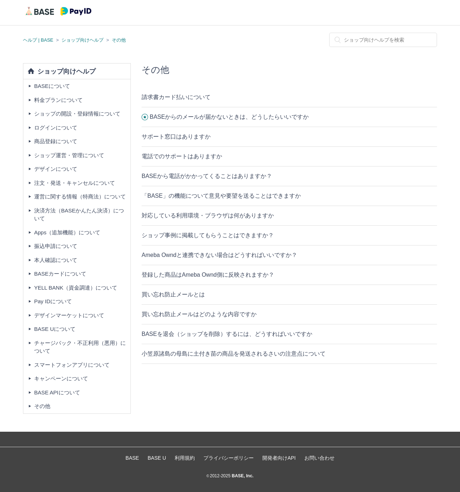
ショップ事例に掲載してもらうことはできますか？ (208, 235)
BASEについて (52, 86)
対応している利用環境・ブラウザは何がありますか (208, 215)
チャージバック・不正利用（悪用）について (80, 347)
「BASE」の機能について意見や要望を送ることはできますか (221, 196)
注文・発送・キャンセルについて (74, 183)
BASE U (157, 458)
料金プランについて (58, 100)
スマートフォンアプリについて (72, 365)
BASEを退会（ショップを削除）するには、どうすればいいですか (227, 334)
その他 (119, 40)
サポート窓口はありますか (176, 136)
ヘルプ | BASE (38, 40)
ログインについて (55, 128)
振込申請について (55, 246)
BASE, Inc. (241, 475)
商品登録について (55, 141)
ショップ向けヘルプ (82, 40)
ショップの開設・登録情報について (77, 114)
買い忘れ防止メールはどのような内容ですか (199, 314)
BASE (132, 458)
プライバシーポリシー (228, 458)
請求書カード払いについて (176, 97)
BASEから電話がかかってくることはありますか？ (207, 176)
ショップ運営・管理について (69, 155)
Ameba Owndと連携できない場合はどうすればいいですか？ (219, 255)
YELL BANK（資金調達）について (75, 288)
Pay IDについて (53, 301)
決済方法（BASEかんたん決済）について (79, 214)
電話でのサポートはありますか (182, 156)
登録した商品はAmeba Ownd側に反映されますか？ (208, 275)
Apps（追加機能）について (67, 232)
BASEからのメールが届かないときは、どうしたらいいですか (229, 117)
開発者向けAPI (279, 458)
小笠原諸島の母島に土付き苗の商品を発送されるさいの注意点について (234, 354)
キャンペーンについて (61, 378)
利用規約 (185, 458)
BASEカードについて (60, 274)
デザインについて (55, 169)
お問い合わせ (319, 458)
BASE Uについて (54, 329)
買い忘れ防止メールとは (173, 294)
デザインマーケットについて (69, 315)
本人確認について (55, 260)
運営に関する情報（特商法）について (80, 196)
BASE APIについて (57, 392)
